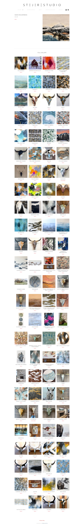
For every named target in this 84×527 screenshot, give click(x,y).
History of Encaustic (50, 9)
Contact (61, 9)
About (40, 9)
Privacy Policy (42, 520)
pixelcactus (45, 523)
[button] (19, 10)
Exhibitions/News (31, 9)
